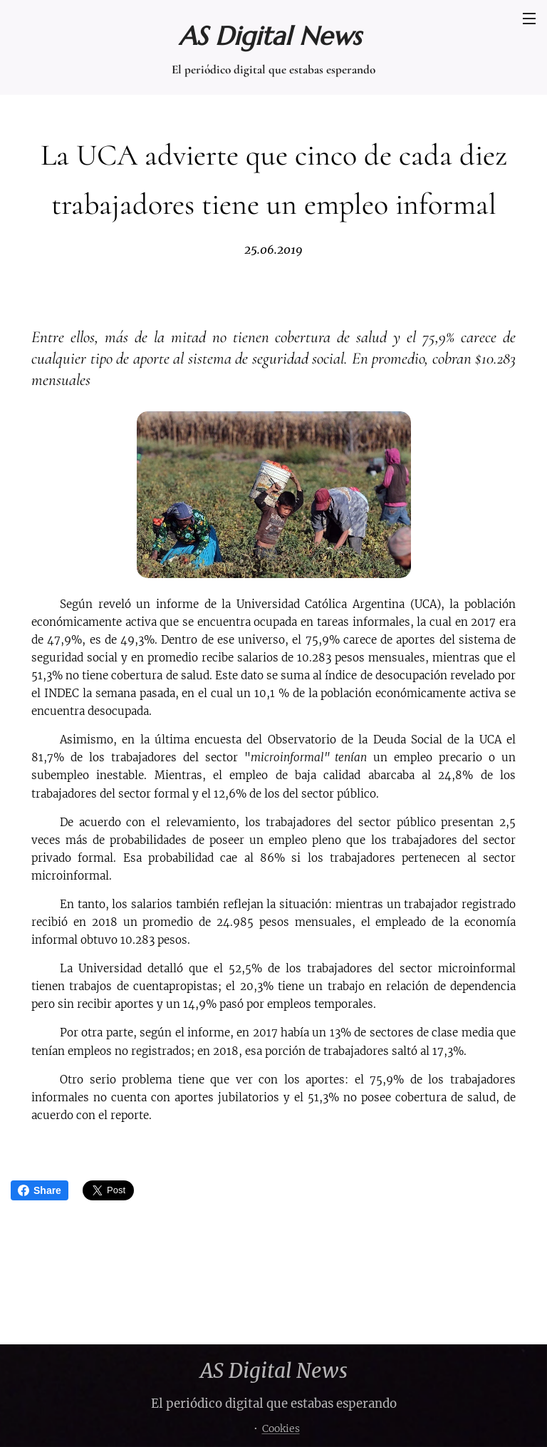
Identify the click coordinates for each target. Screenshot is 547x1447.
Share (39, 1190)
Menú (529, 18)
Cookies (281, 1428)
